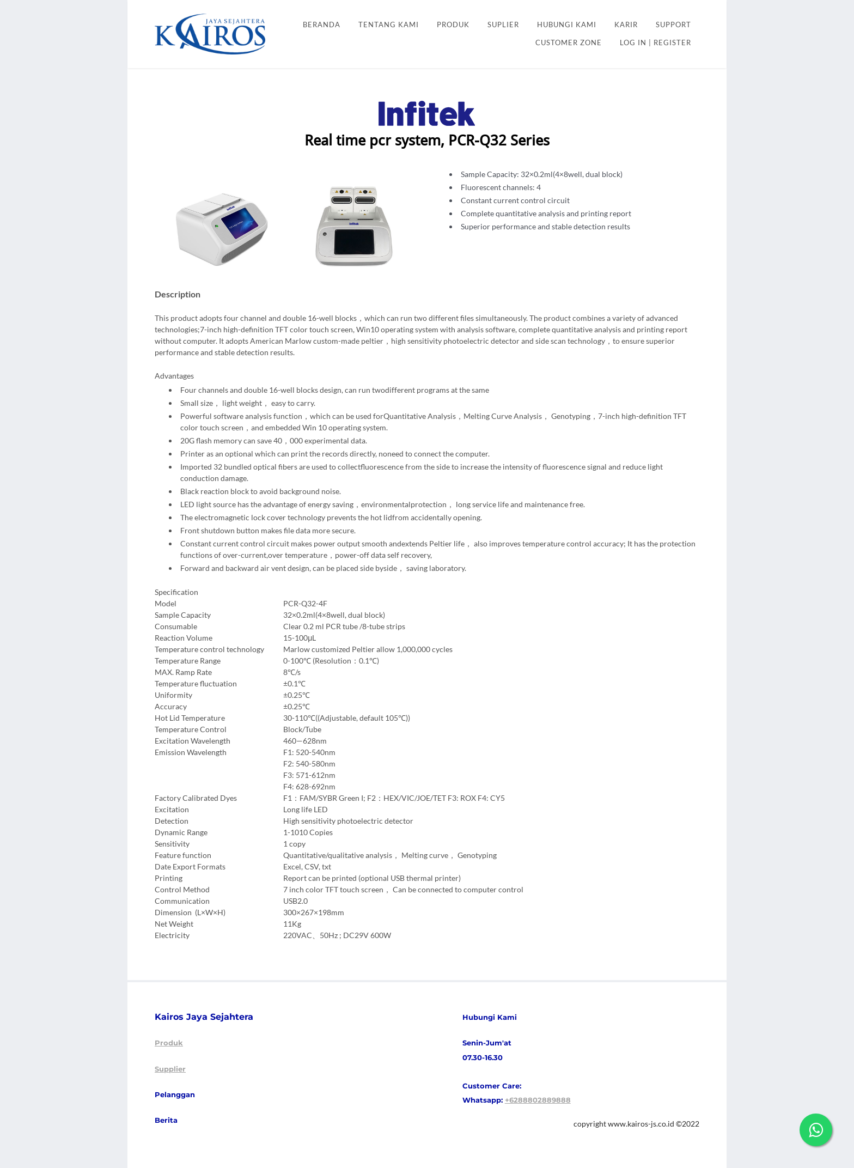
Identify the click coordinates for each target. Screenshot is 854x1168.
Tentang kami (388, 25)
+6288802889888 (538, 1100)
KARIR (626, 25)
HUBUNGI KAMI (566, 25)
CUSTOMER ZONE (568, 43)
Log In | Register (655, 43)
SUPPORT (673, 25)
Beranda (321, 25)
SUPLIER (503, 25)
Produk (169, 1042)
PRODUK (453, 25)
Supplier (170, 1068)
